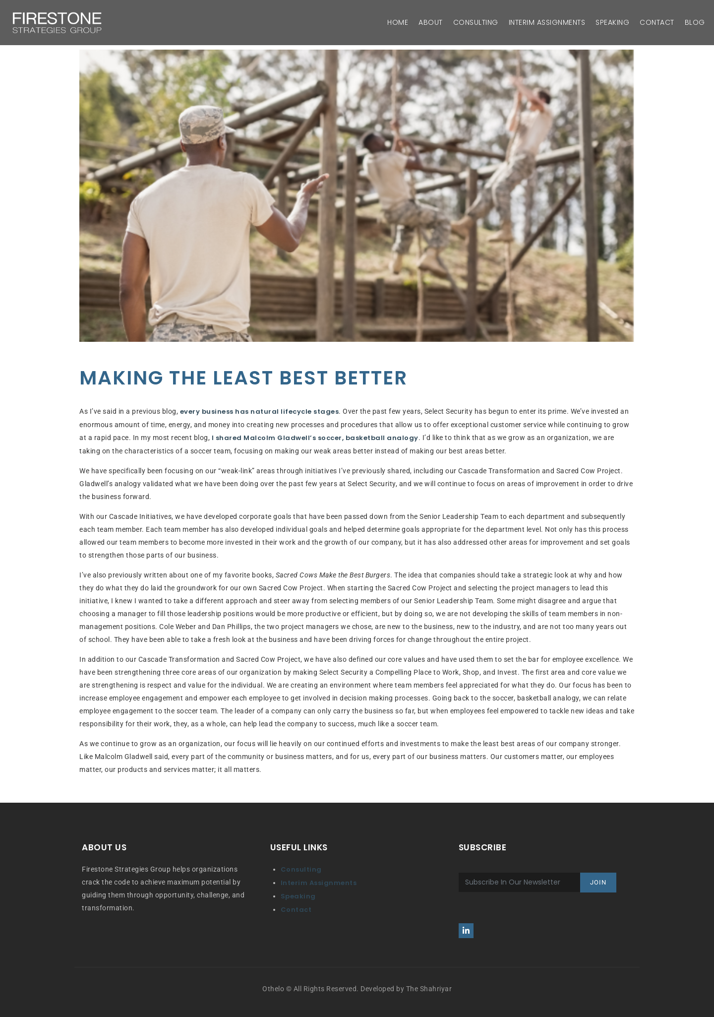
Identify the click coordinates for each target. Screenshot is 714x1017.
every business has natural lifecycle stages (259, 411)
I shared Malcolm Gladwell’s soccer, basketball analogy (315, 438)
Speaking (298, 896)
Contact (296, 909)
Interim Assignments (319, 883)
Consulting (301, 869)
